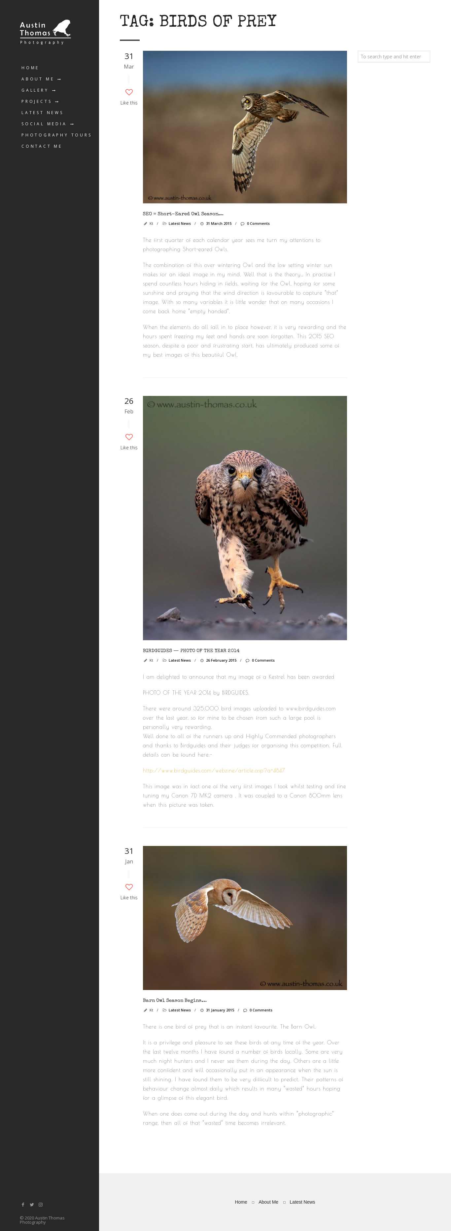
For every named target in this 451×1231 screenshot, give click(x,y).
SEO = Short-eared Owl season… (183, 214)
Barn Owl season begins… (175, 1000)
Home (30, 68)
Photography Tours (56, 135)
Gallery (35, 90)
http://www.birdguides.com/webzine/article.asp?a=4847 (214, 770)
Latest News (42, 112)
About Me (37, 79)
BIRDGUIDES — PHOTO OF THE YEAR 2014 (191, 650)
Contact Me (41, 146)
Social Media (44, 124)
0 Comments (254, 223)
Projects (36, 101)
